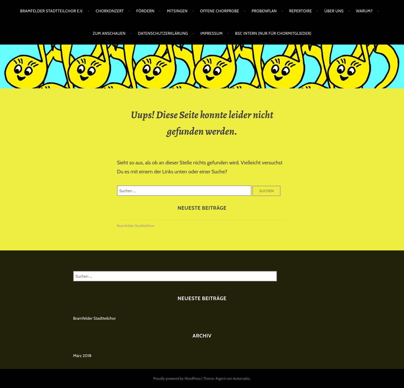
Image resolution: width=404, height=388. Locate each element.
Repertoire (300, 11)
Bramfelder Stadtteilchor (135, 225)
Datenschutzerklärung (163, 33)
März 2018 (82, 355)
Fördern (145, 11)
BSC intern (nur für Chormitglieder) (273, 33)
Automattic (241, 378)
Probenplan (264, 11)
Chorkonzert (110, 11)
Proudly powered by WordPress (177, 378)
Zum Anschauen (109, 33)
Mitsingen (177, 11)
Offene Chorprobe (219, 11)
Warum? (364, 11)
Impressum (211, 33)
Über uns (333, 11)
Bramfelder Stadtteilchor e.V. (51, 11)
